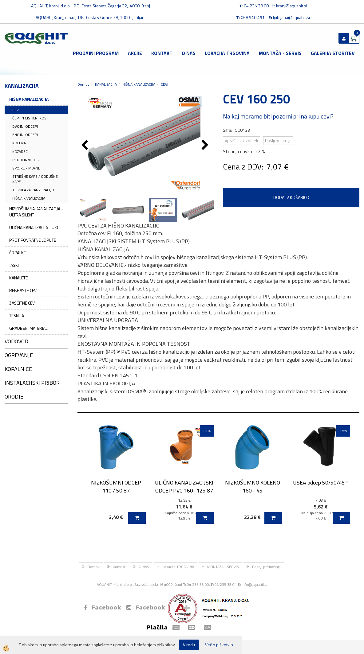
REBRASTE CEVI (23, 290)
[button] (206, 145)
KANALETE (18, 277)
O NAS (189, 53)
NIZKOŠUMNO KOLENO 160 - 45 (252, 486)
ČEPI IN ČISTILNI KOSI (29, 118)
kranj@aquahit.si (291, 5)
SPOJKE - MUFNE (26, 168)
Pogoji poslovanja (266, 567)
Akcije (135, 53)
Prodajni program (96, 53)
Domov (83, 84)
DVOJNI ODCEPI (25, 126)
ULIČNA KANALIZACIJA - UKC (34, 227)
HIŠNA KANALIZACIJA (29, 99)
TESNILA (16, 315)
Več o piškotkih (219, 645)
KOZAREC (20, 151)
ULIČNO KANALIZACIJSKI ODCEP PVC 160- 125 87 (184, 486)
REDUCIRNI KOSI (26, 160)
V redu (189, 644)
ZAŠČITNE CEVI (22, 303)
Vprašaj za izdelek (241, 140)
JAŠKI (14, 265)
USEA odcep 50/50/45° (320, 482)
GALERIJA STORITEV (333, 53)
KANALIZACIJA (106, 84)
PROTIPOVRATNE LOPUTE (32, 240)
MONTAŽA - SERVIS (280, 53)
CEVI (16, 110)
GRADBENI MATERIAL (28, 328)
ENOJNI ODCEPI (25, 135)
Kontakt (161, 53)
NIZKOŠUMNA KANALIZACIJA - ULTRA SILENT (36, 211)
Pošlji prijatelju (278, 140)
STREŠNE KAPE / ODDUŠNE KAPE (35, 179)
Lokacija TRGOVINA (227, 53)
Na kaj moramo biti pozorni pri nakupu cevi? (278, 116)
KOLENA (19, 143)
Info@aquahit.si (254, 584)
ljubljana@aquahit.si (291, 17)
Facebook (102, 607)
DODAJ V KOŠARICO (291, 197)
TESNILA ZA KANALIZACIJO (33, 190)
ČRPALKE (17, 252)
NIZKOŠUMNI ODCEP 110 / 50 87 (116, 486)
